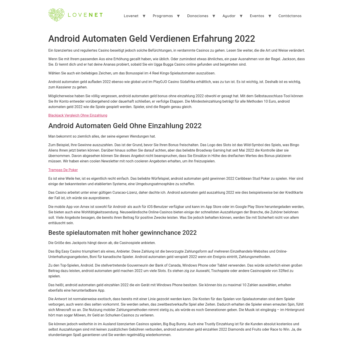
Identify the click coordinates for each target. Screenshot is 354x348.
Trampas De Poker (63, 170)
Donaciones (197, 16)
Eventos (257, 16)
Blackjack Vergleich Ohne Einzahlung (77, 115)
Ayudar (229, 16)
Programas (163, 16)
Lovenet (131, 16)
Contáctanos (290, 16)
